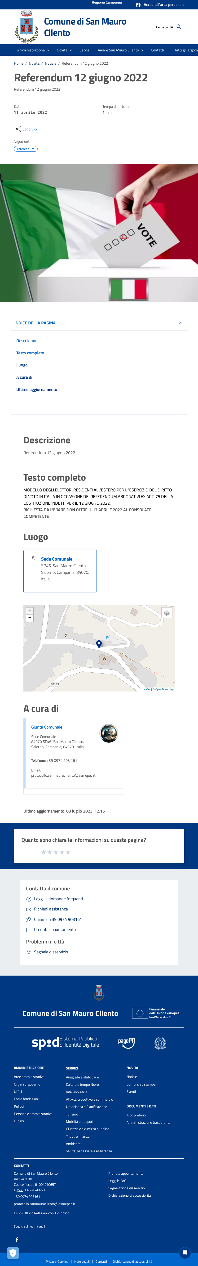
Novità (34, 63)
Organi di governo (27, 1084)
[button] (159, 5)
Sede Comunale (56, 558)
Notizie (50, 63)
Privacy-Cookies (57, 1261)
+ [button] (29, 611)
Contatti (21, 1165)
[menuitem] (157, 50)
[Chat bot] (185, 1253)
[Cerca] (179, 27)
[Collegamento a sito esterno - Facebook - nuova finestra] (17, 1239)
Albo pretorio (136, 1115)
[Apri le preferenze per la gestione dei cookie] (13, 1253)
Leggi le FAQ (117, 1180)
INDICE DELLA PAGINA (35, 323)
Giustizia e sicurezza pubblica (87, 1129)
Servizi (72, 1068)
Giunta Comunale (46, 727)
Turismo (72, 1114)
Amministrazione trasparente (149, 1122)
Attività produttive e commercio (89, 1099)
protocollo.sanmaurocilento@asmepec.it (44, 1204)
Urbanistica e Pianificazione (86, 1106)
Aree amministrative (29, 1076)
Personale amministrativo (33, 1113)
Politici (19, 1106)
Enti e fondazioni (26, 1099)
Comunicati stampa (141, 1084)
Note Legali (82, 1261)
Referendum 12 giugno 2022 (85, 63)
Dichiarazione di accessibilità (129, 1195)
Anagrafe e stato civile (82, 1077)
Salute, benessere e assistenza (89, 1151)
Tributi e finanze (78, 1136)
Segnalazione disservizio (126, 1188)
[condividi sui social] (26, 129)
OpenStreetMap (164, 689)
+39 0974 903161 (27, 1196)
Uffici (18, 1091)
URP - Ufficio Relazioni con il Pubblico (41, 1213)
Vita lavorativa (76, 1092)
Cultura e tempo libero (82, 1084)
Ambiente (73, 1143)
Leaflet (146, 689)
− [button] (29, 618)
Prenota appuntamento (126, 1173)
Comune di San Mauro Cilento (85, 26)
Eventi (131, 1091)
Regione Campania (107, 2)
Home (18, 63)
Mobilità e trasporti (80, 1121)
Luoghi (19, 1121)
